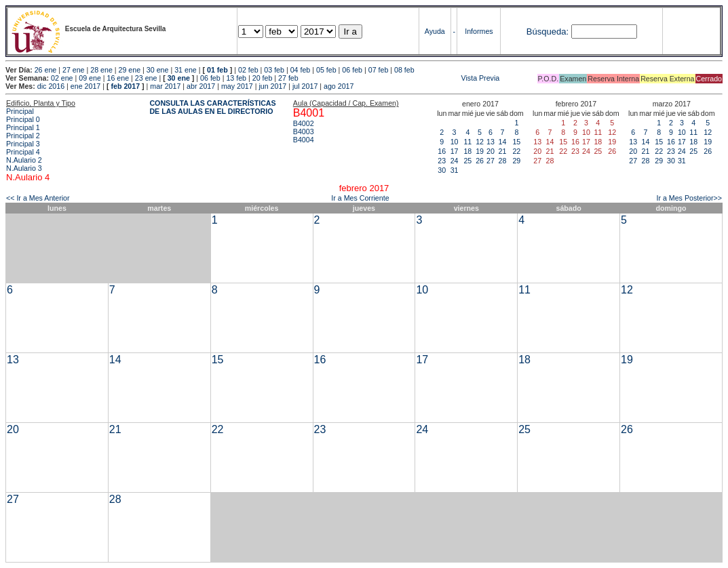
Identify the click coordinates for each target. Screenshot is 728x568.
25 (467, 161)
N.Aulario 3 (24, 168)
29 (516, 161)
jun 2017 (272, 86)
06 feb (352, 70)
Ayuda (435, 31)
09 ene (90, 78)
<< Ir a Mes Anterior (38, 198)
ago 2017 (338, 86)
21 (502, 151)
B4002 (303, 123)
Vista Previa (400, 78)
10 (455, 142)
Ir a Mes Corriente (360, 198)
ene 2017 (85, 86)
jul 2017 (305, 86)
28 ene (101, 70)
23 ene (146, 78)
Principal (20, 111)
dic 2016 (50, 86)
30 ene (158, 70)
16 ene (118, 78)
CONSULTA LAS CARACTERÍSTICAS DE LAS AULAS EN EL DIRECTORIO (212, 107)
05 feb (326, 70)
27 (490, 161)
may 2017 (237, 86)
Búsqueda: (547, 31)
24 (455, 161)
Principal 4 (23, 152)
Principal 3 (23, 144)
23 (442, 161)
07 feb (378, 70)
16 (442, 151)
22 (516, 151)
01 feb (217, 70)
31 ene (185, 70)
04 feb (300, 70)
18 (467, 151)
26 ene (46, 70)
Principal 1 (23, 127)
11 (467, 142)
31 (455, 170)
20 (490, 151)
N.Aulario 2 (24, 160)
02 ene (62, 78)
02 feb (248, 70)
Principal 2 (23, 135)
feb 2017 (125, 86)
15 (516, 142)
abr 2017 (201, 86)
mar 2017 (165, 86)
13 (490, 142)
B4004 (303, 140)
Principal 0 (23, 119)
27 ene (73, 70)
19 (480, 151)
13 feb (236, 78)
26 (480, 161)
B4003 (303, 131)
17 (455, 151)
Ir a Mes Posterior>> (689, 198)
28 (502, 161)
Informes (479, 31)
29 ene (130, 70)
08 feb (404, 70)
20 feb (262, 78)
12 (480, 142)
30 (442, 170)
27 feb (288, 78)
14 (502, 142)
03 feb (274, 70)
